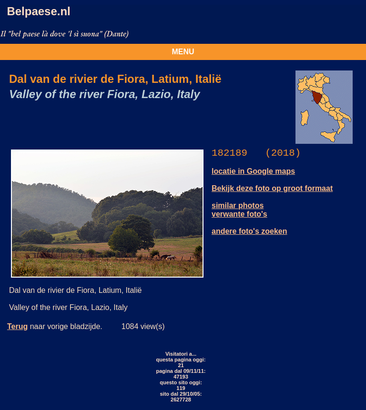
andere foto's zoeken (249, 231)
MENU (183, 52)
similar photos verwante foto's (239, 209)
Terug (17, 326)
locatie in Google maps (253, 171)
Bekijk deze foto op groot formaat (272, 188)
